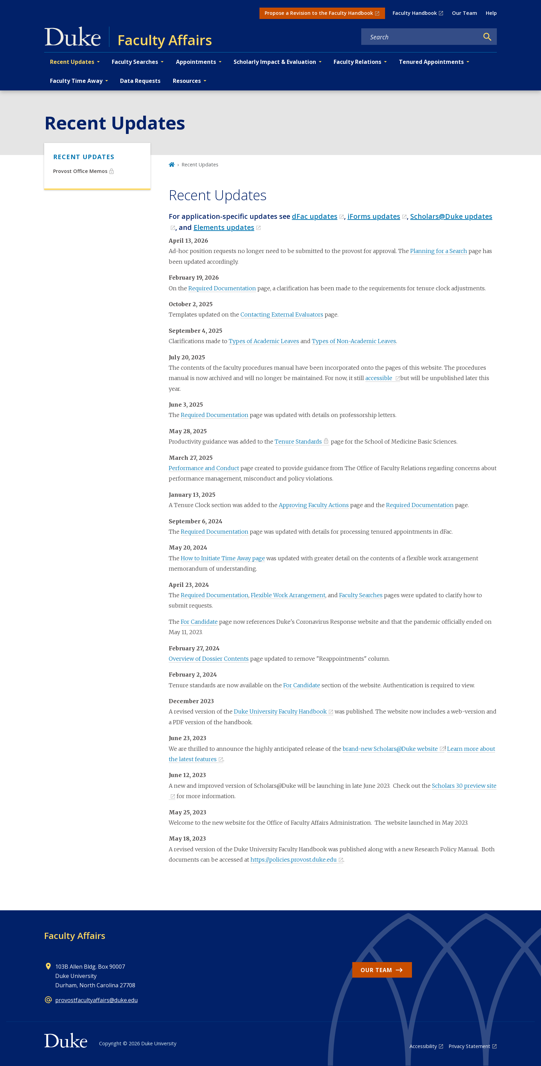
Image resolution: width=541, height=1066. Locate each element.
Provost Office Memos (80, 171)
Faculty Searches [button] (135, 62)
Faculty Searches (361, 595)
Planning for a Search (438, 251)
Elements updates (224, 227)
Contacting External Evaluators (281, 314)
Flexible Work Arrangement (288, 595)
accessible (379, 378)
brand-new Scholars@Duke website (390, 748)
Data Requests (140, 81)
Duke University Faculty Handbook (280, 711)
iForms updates (373, 216)
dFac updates (314, 216)
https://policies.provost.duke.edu (293, 859)
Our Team (464, 13)
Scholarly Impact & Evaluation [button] (275, 62)
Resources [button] (187, 81)
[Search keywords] (420, 37)
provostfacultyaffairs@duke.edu (96, 1000)
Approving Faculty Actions (314, 505)
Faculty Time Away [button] (76, 81)
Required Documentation (222, 288)
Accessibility (423, 1046)
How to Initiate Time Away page (223, 558)
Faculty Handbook (415, 13)
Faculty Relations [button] (357, 62)
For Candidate (199, 621)
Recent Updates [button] (72, 62)
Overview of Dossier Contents (209, 658)
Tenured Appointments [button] (431, 62)
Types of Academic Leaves (264, 341)
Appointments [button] (196, 62)
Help (491, 13)
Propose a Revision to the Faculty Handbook (319, 13)
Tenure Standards (298, 441)
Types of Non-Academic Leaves (354, 341)
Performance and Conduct (204, 468)
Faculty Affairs (74, 935)
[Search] (487, 37)
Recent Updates (83, 157)
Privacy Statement (469, 1046)
